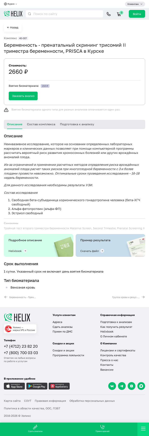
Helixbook (106, 331)
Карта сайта (12, 400)
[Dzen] (131, 386)
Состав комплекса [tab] (41, 124)
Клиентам (133, 4)
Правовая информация (50, 400)
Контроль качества (113, 355)
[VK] (112, 386)
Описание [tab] (14, 124)
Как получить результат (116, 326)
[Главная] (26, 317)
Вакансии (106, 369)
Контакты (106, 364)
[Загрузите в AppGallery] (59, 386)
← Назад (12, 27)
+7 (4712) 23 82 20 (21, 346)
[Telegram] (122, 386)
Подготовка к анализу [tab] (77, 124)
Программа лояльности (68, 355)
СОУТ (27, 400)
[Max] (141, 386)
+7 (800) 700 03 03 (21, 352)
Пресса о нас (109, 360)
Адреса (57, 322)
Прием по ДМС (63, 331)
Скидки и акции (63, 350)
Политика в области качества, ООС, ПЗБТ (32, 408)
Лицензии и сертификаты (117, 350)
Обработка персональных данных (92, 400)
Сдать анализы (63, 326)
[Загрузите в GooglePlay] (36, 386)
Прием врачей (102, 428)
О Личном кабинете (113, 336)
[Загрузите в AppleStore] (14, 386)
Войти (137, 14)
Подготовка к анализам (116, 322)
